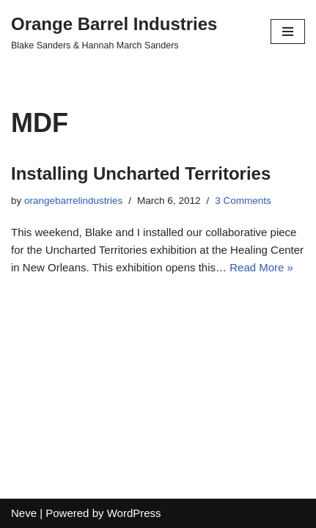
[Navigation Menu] (288, 31)
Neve (24, 513)
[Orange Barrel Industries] (114, 31)
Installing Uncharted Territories (141, 173)
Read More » (261, 267)
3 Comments (243, 200)
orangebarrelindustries (73, 200)
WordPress (134, 513)
